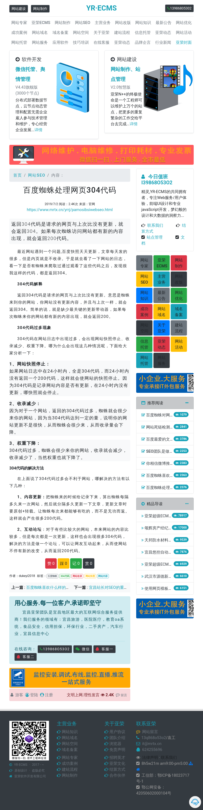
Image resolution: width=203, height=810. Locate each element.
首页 (17, 175)
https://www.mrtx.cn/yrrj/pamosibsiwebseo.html (70, 209)
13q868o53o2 (153, 737)
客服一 (104, 649)
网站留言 (150, 731)
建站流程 (70, 769)
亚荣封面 (184, 42)
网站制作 (40, 9)
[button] (144, 263)
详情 (38, 129)
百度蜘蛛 (52, 576)
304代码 (64, 576)
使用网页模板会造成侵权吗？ (170, 588)
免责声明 (117, 749)
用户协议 (117, 731)
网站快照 (90, 576)
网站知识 (70, 731)
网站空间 (70, 743)
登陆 (34, 694)
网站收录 (77, 576)
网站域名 (70, 737)
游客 (19, 694)
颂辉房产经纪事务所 (162, 528)
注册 (49, 694)
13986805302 (179, 8)
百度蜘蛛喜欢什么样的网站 (50, 587)
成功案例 (70, 763)
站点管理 (155, 237)
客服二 (25, 657)
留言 (124, 695)
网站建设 (18, 9)
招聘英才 (117, 757)
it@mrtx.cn (151, 743)
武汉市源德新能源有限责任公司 (172, 576)
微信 (83, 649)
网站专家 (70, 757)
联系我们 (155, 225)
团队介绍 (117, 737)
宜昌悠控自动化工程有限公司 (170, 552)
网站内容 (103, 576)
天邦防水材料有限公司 (164, 540)
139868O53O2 (55, 649)
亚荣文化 (117, 763)
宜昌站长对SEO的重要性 (110, 587)
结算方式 (117, 769)
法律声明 (150, 757)
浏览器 (115, 743)
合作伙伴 (117, 775)
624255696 (152, 749)
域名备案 (70, 749)
